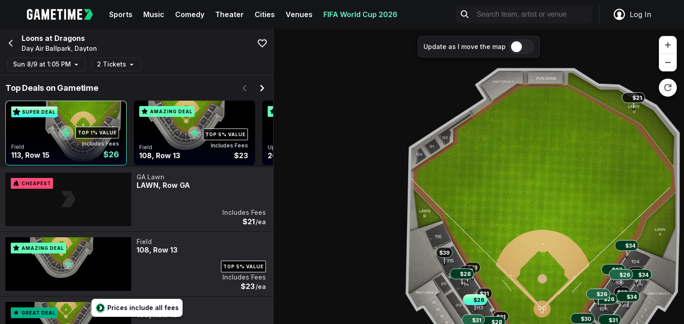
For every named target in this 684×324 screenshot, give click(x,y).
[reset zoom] (668, 88)
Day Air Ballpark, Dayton (59, 48)
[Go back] (10, 43)
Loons (32, 38)
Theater (229, 14)
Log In (632, 14)
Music (153, 14)
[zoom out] (667, 62)
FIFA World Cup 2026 (360, 14)
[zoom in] (667, 45)
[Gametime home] (65, 14)
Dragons (69, 38)
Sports (120, 14)
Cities (265, 14)
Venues (299, 14)
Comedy (189, 14)
